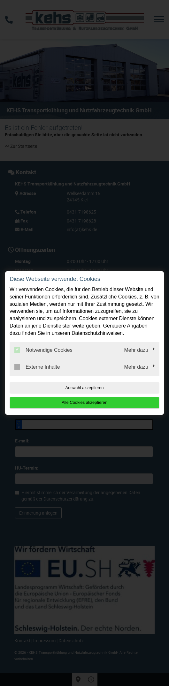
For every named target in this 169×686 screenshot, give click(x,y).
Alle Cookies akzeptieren (84, 402)
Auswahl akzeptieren (84, 387)
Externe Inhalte (37, 367)
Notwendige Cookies (43, 350)
